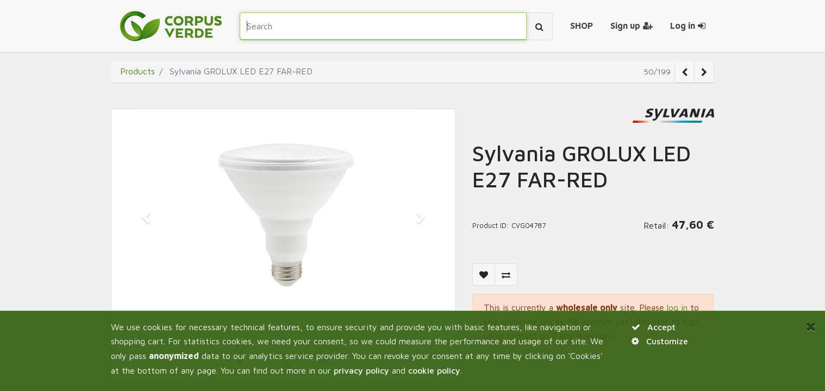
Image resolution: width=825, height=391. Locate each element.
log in (677, 307)
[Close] (811, 326)
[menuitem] (581, 26)
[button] (145, 218)
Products (137, 71)
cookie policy (434, 370)
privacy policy (361, 370)
